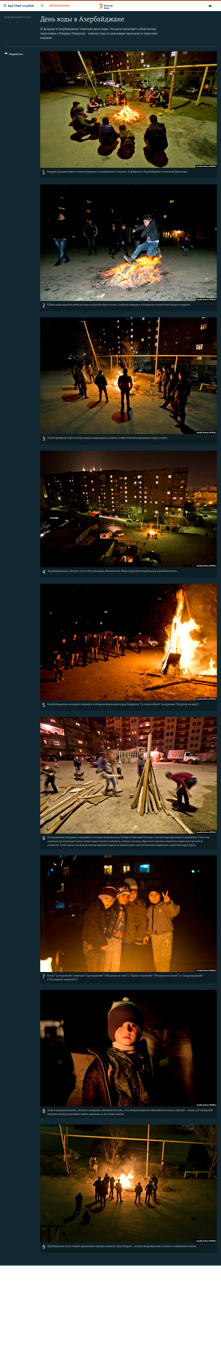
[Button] (13, 54)
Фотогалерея (59, 6)
